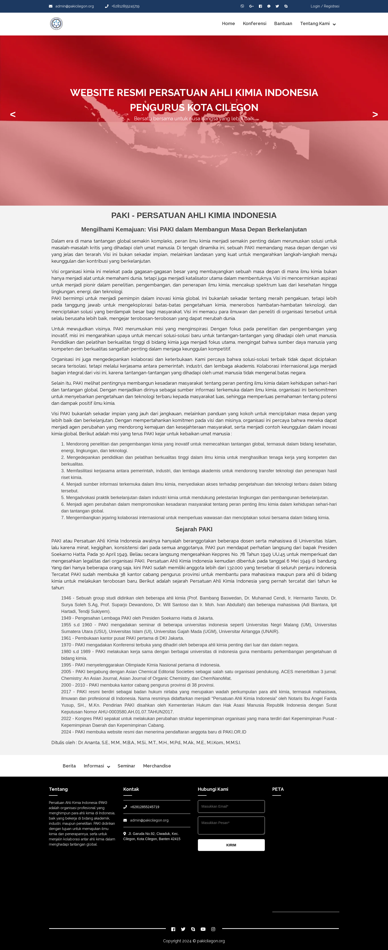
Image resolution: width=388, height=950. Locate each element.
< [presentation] (13, 114)
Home (228, 23)
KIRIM (231, 845)
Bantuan (283, 23)
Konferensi (254, 23)
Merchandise (157, 765)
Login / (317, 6)
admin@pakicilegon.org (71, 6)
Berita (69, 765)
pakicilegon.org (211, 941)
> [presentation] (375, 114)
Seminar (126, 765)
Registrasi (331, 6)
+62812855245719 (122, 6)
